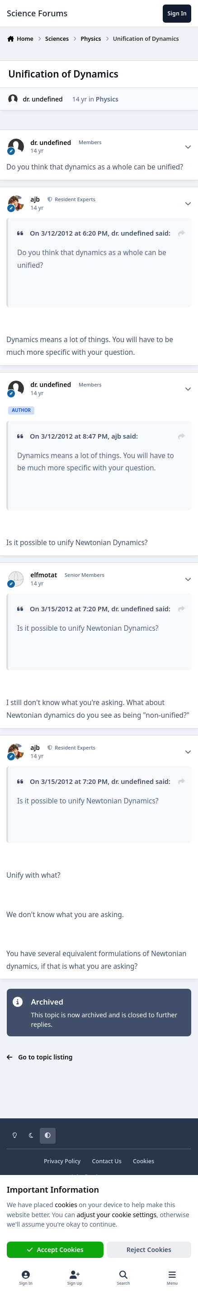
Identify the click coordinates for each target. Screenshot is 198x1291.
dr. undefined (42, 99)
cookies (66, 1204)
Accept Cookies (55, 1249)
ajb (35, 199)
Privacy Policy (62, 1161)
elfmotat (43, 575)
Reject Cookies (149, 1249)
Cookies (143, 1161)
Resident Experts (74, 199)
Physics (107, 99)
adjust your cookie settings (116, 1214)
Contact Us (106, 1161)
